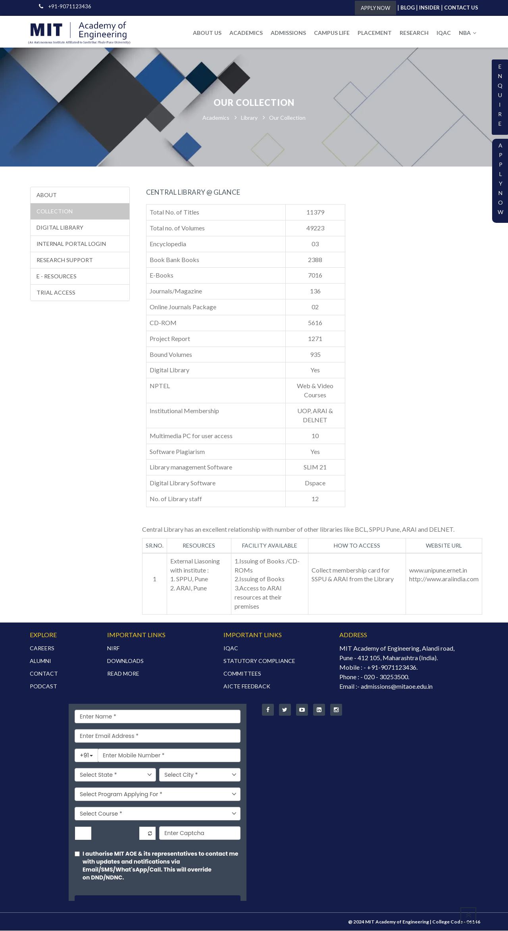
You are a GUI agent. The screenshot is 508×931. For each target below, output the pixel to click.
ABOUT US (207, 32)
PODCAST (43, 686)
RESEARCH (414, 32)
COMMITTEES (242, 673)
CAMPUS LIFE (332, 32)
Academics (215, 118)
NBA (467, 32)
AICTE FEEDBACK (246, 686)
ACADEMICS (246, 32)
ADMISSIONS (288, 32)
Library (249, 118)
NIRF (113, 648)
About (47, 195)
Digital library (60, 227)
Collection (55, 211)
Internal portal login (71, 244)
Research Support (65, 260)
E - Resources (57, 276)
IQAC (444, 32)
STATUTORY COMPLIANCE (259, 661)
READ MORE (123, 673)
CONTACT (44, 673)
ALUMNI (40, 661)
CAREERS (42, 648)
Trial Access (56, 292)
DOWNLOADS (125, 661)
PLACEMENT (375, 32)
